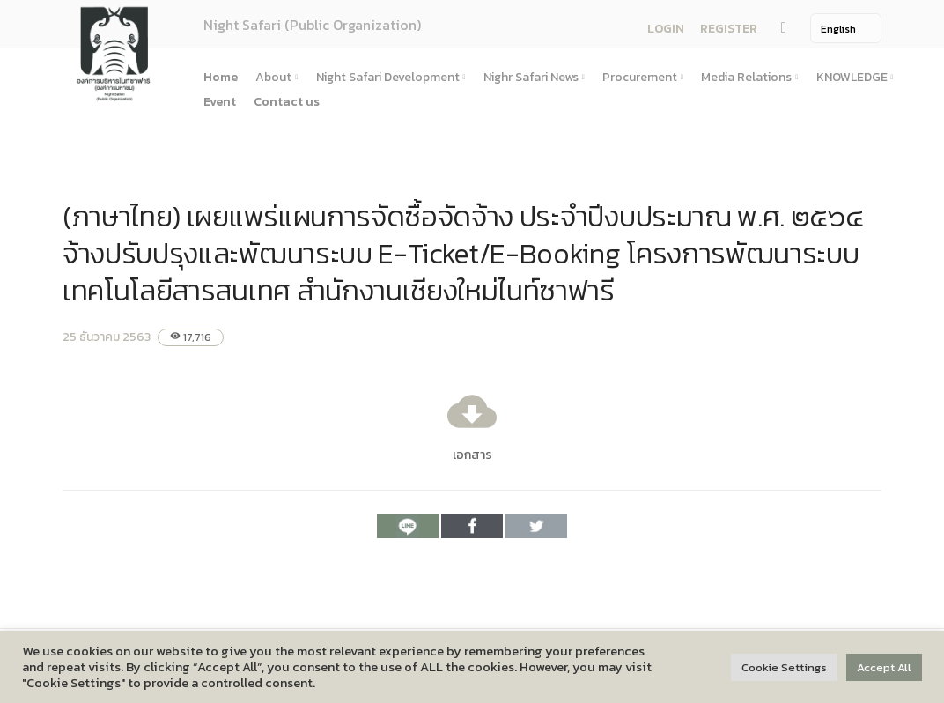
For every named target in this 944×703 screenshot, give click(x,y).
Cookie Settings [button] (784, 667)
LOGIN (665, 28)
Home (220, 77)
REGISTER (728, 28)
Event (219, 101)
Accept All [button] (884, 667)
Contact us (287, 101)
